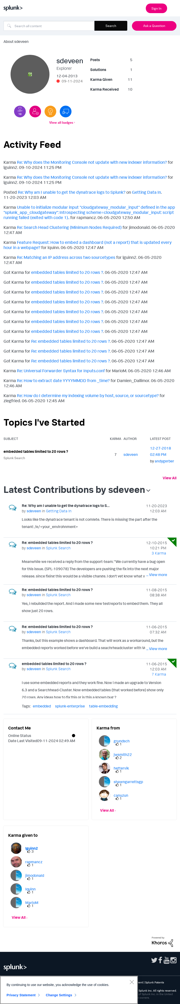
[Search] (49, 26)
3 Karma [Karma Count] (159, 553)
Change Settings (59, 995)
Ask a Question (154, 26)
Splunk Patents (154, 982)
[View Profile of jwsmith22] (123, 754)
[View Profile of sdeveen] (131, 454)
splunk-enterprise (70, 706)
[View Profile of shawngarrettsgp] (128, 781)
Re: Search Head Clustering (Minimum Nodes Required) (69, 227)
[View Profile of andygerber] (164, 461)
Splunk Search (14, 458)
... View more (156, 527)
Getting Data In (146, 192)
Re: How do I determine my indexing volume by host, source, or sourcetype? (88, 395)
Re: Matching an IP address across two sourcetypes (66, 257)
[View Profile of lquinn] (30, 889)
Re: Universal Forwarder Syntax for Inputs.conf (61, 370)
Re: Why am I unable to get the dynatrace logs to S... (66, 505)
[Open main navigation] (173, 8)
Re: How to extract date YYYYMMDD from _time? (63, 380)
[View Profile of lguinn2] (31, 848)
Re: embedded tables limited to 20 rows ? (70, 341)
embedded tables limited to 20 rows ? (67, 272)
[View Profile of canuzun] (121, 795)
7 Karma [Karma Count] (159, 674)
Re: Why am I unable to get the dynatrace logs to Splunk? (71, 192)
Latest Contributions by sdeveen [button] (74, 489)
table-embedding (103, 706)
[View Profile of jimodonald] (34, 875)
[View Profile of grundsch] (122, 741)
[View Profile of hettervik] (121, 768)
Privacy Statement (21, 995)
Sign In (156, 8)
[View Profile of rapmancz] (33, 861)
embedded (42, 706)
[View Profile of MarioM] (31, 902)
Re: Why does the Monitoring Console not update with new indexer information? (92, 162)
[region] (69, 990)
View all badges (61, 122)
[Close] (131, 982)
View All (169, 478)
